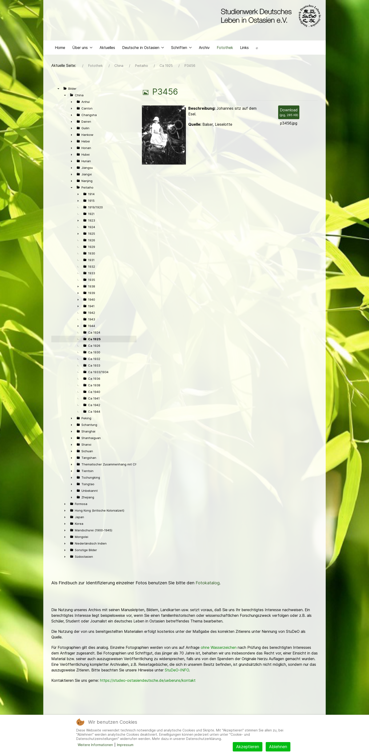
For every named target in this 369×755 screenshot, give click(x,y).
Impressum (125, 745)
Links (244, 48)
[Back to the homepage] (270, 16)
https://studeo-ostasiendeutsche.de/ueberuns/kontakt (148, 681)
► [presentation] (71, 103)
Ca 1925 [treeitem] (94, 340)
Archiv (204, 48)
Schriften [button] (181, 48)
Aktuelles (107, 48)
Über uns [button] (82, 48)
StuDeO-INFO (177, 671)
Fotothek (225, 48)
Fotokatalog (208, 584)
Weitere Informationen (95, 745)
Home (60, 48)
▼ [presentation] (58, 89)
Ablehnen (278, 746)
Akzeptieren (247, 746)
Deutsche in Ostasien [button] (143, 48)
